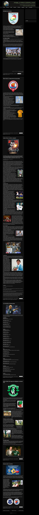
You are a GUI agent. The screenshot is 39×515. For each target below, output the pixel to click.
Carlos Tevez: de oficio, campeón (9, 138)
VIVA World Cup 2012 (6, 428)
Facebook (15, 7)
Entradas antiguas (21, 510)
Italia (13, 299)
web (11, 283)
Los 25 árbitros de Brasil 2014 (9, 303)
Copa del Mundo (7, 377)
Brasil (8, 299)
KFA (14, 71)
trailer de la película (10, 444)
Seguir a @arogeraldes (20, 457)
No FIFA (9, 74)
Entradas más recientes (6, 510)
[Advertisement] (31, 14)
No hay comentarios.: (16, 298)
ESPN (10, 299)
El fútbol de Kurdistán (7, 11)
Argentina (6, 299)
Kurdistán (6, 74)
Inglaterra (12, 299)
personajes (15, 299)
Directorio (7, 7)
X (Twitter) (19, 7)
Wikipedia (22, 71)
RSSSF (16, 71)
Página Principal (14, 510)
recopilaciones (10, 377)
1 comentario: (15, 73)
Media (11, 7)
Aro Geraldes (30, 7)
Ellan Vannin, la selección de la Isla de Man (11, 78)
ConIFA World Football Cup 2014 (14, 437)
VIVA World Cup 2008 (6, 44)
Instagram (23, 7)
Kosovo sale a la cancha (8, 463)
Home (4, 7)
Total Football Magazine (20, 71)
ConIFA (15, 71)
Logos (26, 7)
